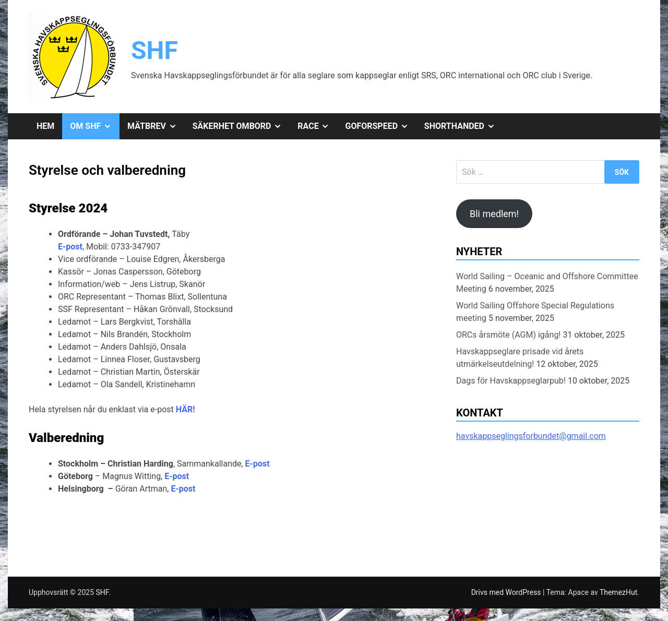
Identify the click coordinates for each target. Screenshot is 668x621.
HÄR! (185, 409)
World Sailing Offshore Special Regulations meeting (535, 312)
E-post (70, 247)
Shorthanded (463, 126)
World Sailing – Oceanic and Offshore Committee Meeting (547, 282)
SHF (154, 50)
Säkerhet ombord (241, 126)
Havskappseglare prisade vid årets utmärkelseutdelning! (519, 358)
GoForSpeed (380, 126)
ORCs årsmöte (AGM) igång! (508, 335)
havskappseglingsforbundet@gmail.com (531, 436)
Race (317, 126)
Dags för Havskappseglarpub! (511, 381)
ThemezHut (618, 592)
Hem (45, 126)
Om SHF (95, 126)
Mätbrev (156, 126)
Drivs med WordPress (507, 592)
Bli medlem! (494, 213)
